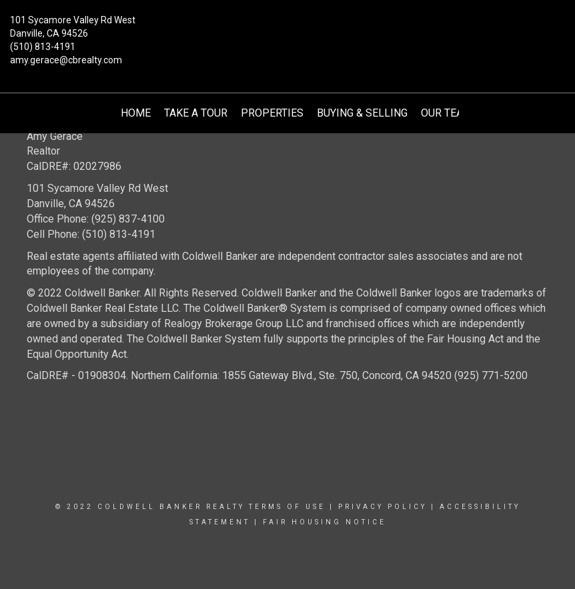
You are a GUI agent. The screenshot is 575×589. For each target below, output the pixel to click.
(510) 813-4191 (42, 46)
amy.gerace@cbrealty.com (66, 60)
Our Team (446, 113)
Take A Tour (195, 113)
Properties (272, 113)
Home (136, 113)
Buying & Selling (362, 113)
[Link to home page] (287, 30)
